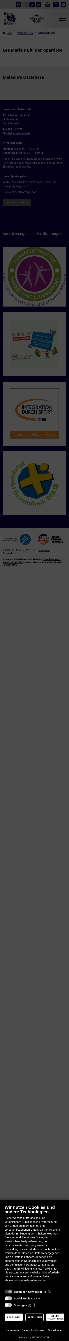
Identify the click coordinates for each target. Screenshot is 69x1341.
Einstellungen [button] (55, 1330)
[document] (34, 1246)
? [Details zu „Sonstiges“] (34, 1305)
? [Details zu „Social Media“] (38, 1298)
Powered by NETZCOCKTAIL (34, 1337)
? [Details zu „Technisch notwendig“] (49, 1291)
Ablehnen (14, 1317)
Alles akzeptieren (55, 1317)
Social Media (22, 1298)
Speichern (34, 1317)
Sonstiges (20, 1305)
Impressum (12, 1330)
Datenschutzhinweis (33, 1330)
